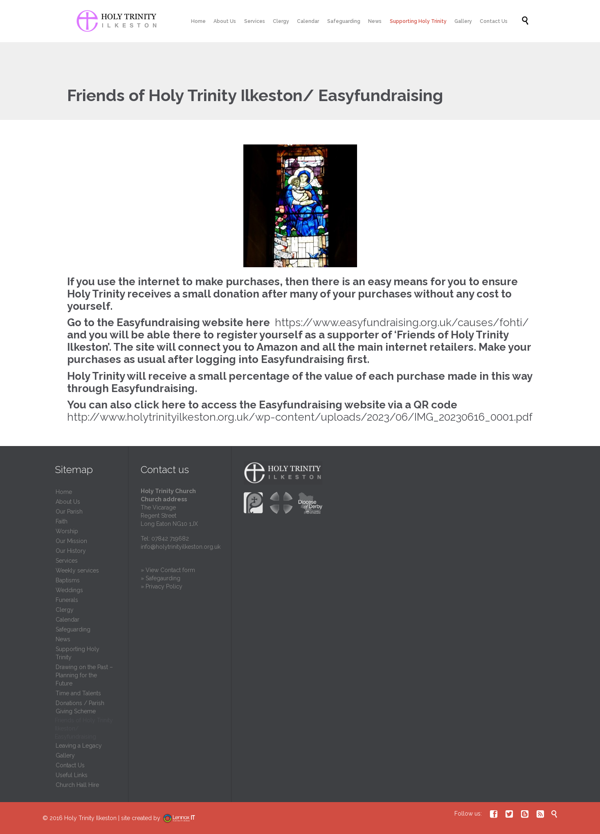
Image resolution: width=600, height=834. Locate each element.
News (63, 639)
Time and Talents (78, 693)
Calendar (67, 619)
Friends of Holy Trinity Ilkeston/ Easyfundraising (84, 728)
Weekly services (77, 570)
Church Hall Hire (77, 785)
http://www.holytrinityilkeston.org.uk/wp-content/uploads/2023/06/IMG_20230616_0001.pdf (300, 417)
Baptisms (68, 580)
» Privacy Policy (161, 586)
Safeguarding (73, 629)
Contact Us (70, 765)
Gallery (65, 755)
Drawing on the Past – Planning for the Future (84, 675)
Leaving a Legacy (79, 745)
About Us (68, 501)
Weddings (69, 590)
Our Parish (69, 511)
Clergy (65, 609)
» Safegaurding (160, 578)
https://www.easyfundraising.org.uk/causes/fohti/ (402, 322)
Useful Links (72, 775)
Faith (61, 521)
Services (67, 560)
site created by (162, 818)
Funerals (67, 600)
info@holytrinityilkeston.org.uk (180, 546)
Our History (71, 551)
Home (64, 492)
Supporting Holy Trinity (77, 653)
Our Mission (71, 541)
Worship (67, 531)
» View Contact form (168, 570)
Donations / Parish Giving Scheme (80, 707)
